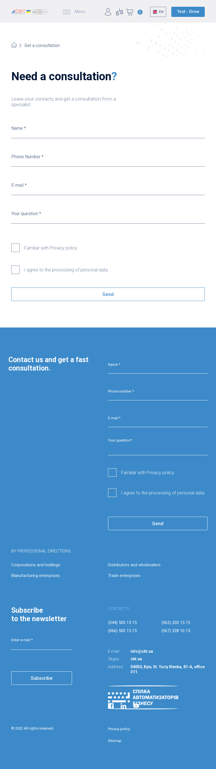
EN (161, 12)
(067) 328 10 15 (175, 630)
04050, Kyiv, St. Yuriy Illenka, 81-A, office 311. (167, 669)
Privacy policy (119, 729)
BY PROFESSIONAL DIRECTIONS (41, 551)
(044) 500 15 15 (122, 622)
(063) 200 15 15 (175, 622)
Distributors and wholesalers (134, 564)
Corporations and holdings (35, 564)
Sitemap (115, 741)
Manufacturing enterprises (35, 575)
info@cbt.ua (141, 651)
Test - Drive (188, 11)
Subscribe (42, 678)
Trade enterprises (124, 575)
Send (108, 294)
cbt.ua (136, 659)
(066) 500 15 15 (122, 630)
